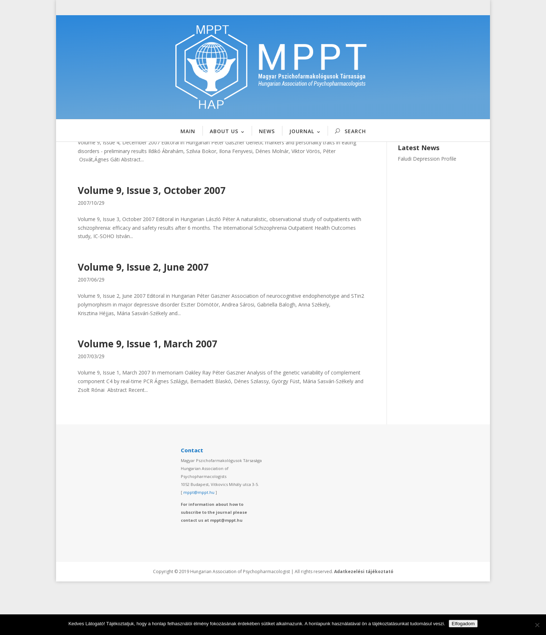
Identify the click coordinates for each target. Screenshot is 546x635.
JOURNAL (301, 131)
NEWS (267, 131)
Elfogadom (463, 623)
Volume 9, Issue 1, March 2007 (147, 397)
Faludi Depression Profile (427, 212)
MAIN (187, 131)
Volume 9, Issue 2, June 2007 (143, 320)
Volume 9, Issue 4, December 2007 (156, 167)
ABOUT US (224, 131)
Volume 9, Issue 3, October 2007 (152, 244)
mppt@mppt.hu (198, 546)
